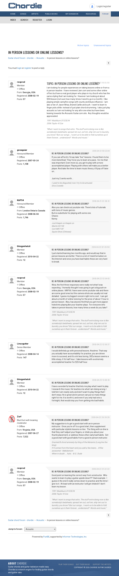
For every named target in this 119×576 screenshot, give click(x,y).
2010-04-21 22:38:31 (101, 201)
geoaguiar (22, 150)
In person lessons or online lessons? (36, 52)
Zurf (19, 416)
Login (49, 20)
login (19, 68)
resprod (21, 82)
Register (37, 20)
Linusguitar (22, 343)
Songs (23, 14)
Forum (105, 14)
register (27, 68)
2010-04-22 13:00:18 (101, 380)
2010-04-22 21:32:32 (101, 469)
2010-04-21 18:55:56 (101, 82)
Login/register (104, 6)
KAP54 (20, 200)
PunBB (46, 537)
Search (24, 20)
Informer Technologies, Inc (74, 537)
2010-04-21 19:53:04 (101, 151)
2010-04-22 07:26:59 (101, 247)
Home (12, 14)
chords (107, 567)
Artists (34, 14)
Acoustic (40, 58)
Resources (91, 14)
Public (51, 14)
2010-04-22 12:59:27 (101, 344)
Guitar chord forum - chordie (21, 58)
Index (13, 20)
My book (72, 14)
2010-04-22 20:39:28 (100, 417)
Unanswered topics (102, 45)
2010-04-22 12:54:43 (101, 278)
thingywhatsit (23, 246)
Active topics (83, 45)
